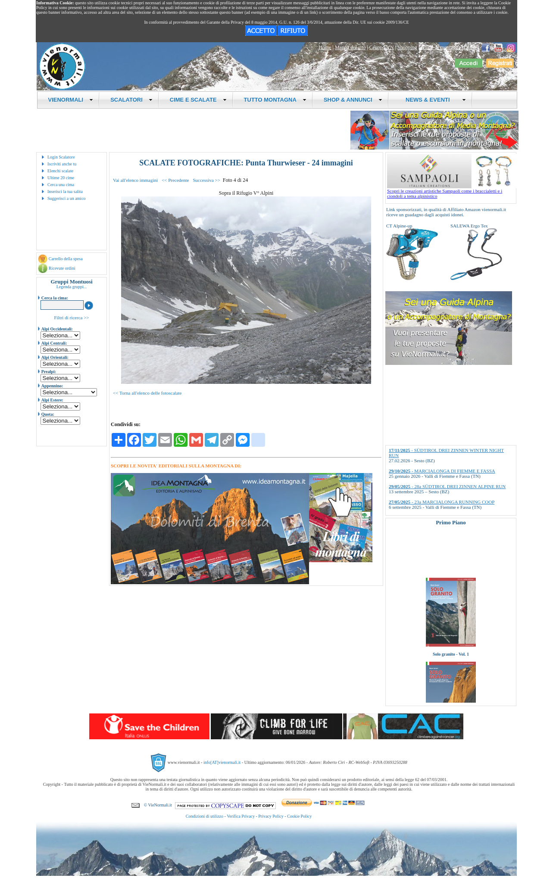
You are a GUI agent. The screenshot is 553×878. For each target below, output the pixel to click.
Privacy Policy (271, 816)
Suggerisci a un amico (66, 198)
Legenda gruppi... (71, 286)
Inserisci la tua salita (65, 191)
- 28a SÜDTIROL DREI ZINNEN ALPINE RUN (447, 486)
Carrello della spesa (66, 258)
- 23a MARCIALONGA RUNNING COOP (441, 501)
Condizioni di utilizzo (204, 816)
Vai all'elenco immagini (135, 180)
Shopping (407, 47)
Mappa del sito (350, 47)
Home (325, 47)
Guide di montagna (440, 47)
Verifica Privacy (241, 816)
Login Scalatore (61, 157)
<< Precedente (175, 180)
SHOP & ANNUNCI (353, 100)
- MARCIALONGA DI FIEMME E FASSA (442, 470)
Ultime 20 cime (60, 177)
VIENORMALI (71, 100)
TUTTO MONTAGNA (275, 100)
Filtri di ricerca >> (71, 317)
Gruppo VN (381, 47)
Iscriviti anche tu (61, 164)
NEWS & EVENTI (433, 100)
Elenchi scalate (60, 170)
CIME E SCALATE (198, 100)
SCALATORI (131, 100)
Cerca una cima (60, 184)
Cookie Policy (299, 816)
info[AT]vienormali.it (222, 762)
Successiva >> (206, 180)
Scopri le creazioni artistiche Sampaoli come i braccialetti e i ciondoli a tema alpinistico (451, 191)
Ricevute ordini (62, 268)
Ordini (471, 47)
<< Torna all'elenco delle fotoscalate (147, 392)
